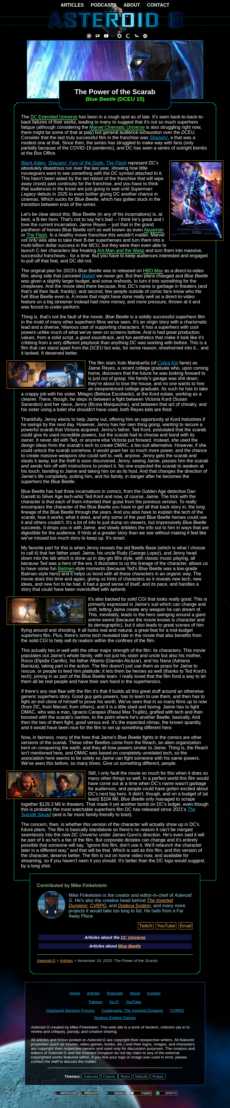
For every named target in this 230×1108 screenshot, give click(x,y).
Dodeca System (134, 905)
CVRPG (98, 905)
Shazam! (159, 137)
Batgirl (88, 275)
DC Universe (133, 937)
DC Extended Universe (53, 116)
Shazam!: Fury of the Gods (75, 162)
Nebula (141, 1076)
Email (185, 925)
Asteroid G (46, 960)
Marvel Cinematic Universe (117, 127)
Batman (66, 568)
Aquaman (154, 229)
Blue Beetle (129, 946)
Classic (109, 1076)
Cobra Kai (167, 362)
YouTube (166, 925)
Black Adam (33, 162)
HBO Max (153, 270)
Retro (125, 1076)
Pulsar (158, 1076)
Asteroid (91, 1076)
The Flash (116, 162)
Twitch (145, 925)
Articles (66, 960)
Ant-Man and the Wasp (120, 250)
